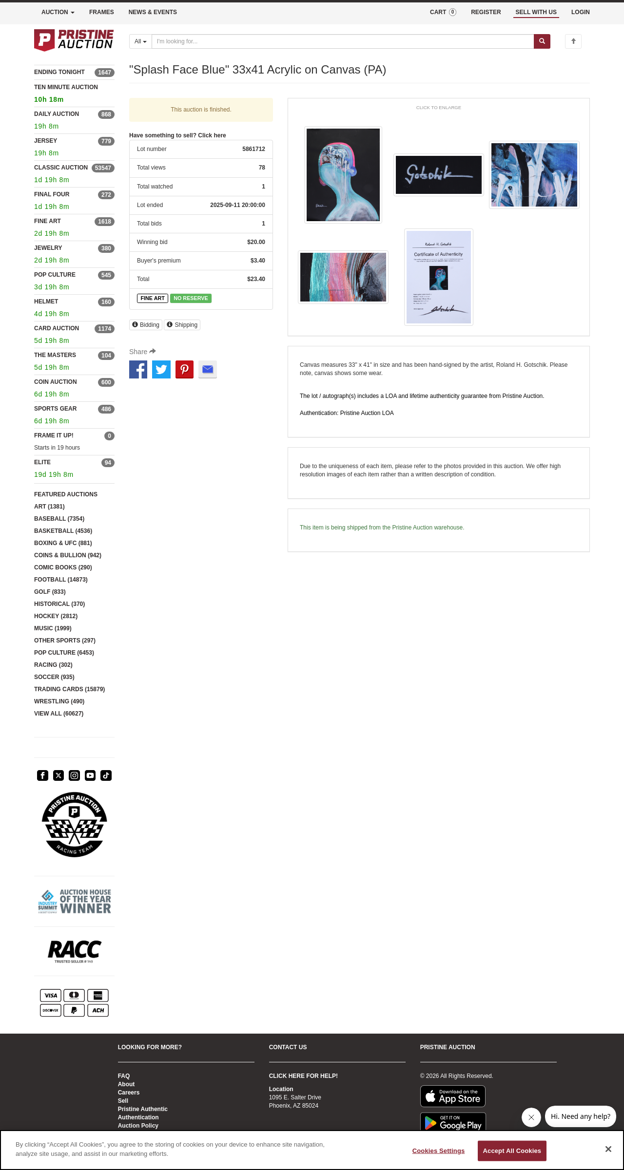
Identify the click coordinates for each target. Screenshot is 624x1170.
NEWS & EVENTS (153, 12)
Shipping (182, 324)
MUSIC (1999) (53, 628)
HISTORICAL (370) (59, 604)
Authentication (138, 1117)
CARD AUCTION (56, 328)
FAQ (124, 1076)
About (126, 1084)
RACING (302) (53, 664)
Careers (129, 1092)
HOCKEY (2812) (56, 616)
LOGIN (580, 12)
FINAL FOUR (51, 194)
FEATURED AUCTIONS (66, 494)
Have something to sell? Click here (177, 135)
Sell (123, 1100)
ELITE (42, 462)
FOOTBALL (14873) (61, 579)
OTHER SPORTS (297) (65, 640)
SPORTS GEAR (55, 408)
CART (443, 12)
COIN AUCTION (55, 381)
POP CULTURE (55, 274)
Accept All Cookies (512, 1150)
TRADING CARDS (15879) (69, 689)
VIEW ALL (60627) (58, 713)
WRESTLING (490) (59, 701)
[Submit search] (542, 41)
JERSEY (45, 140)
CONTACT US (288, 1047)
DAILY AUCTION (56, 114)
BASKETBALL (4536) (63, 531)
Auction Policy (138, 1125)
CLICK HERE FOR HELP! (303, 1076)
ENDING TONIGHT (59, 72)
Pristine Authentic (143, 1109)
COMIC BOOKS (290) (63, 567)
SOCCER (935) (54, 677)
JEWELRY (48, 248)
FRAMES (101, 12)
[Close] (608, 1149)
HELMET (46, 301)
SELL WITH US (536, 12)
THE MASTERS (55, 355)
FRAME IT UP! (54, 435)
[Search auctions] (343, 41)
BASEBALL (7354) (59, 518)
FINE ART (47, 221)
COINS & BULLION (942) (67, 555)
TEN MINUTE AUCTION (74, 95)
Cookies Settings (438, 1150)
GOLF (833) (50, 591)
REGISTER (486, 12)
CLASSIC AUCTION (61, 167)
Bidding (145, 324)
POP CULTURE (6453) (64, 652)
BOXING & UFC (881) (63, 543)
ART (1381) (49, 506)
